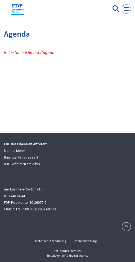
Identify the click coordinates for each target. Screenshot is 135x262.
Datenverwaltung (85, 241)
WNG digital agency (75, 255)
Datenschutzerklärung (50, 241)
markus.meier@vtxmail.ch (24, 189)
